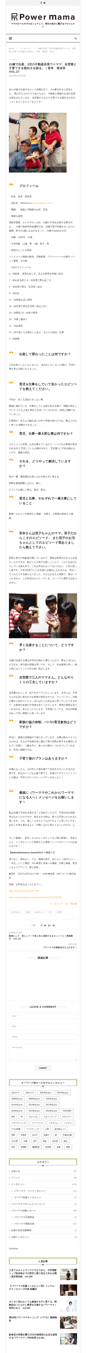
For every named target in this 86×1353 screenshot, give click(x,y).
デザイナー (67, 1117)
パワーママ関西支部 (45, 1223)
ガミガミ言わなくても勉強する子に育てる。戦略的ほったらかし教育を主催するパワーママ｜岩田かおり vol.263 (33, 1304)
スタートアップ (50, 1117)
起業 (58, 1147)
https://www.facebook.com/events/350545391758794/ (35, 897)
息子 (35, 1141)
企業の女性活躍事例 (44, 1230)
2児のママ (15, 1092)
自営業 (59, 912)
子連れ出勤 (67, 1135)
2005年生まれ (45, 1092)
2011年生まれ (17, 1105)
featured (67, 1111)
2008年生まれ (17, 1099)
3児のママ (29, 1092)
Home (11, 48)
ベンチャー (68, 1123)
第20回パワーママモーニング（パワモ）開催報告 (33, 1319)
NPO (13, 1117)
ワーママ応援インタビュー (45, 1197)
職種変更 (36, 1147)
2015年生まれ (34, 1111)
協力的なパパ (39, 912)
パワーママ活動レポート (44, 1210)
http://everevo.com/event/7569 (24, 890)
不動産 (27, 912)
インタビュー (25, 48)
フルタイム (53, 1123)
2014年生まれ (17, 1111)
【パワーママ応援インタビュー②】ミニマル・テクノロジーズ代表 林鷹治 (33, 1287)
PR (22, 1117)
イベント (44, 1177)
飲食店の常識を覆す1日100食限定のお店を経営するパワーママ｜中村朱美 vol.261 (33, 1336)
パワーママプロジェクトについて (44, 1204)
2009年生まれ (34, 1099)
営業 (13, 1135)
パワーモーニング (18, 1123)
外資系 (23, 1135)
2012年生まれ (34, 1105)
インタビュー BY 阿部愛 (63, 903)
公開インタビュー (44, 1236)
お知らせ (44, 1171)
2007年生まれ (62, 1092)
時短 (44, 1141)
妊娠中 (46, 1135)
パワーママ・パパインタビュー (45, 1190)
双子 (50, 912)
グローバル (33, 1117)
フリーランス (37, 1123)
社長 (13, 1147)
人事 (47, 1129)
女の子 (35, 1135)
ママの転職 (15, 1129)
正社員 (55, 1141)
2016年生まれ (51, 1111)
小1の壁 (14, 1141)
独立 (65, 1141)
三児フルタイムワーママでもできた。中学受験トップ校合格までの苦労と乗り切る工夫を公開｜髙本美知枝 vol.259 (33, 1273)
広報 (25, 1141)
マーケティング (32, 1129)
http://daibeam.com (42, 203)
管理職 (23, 1147)
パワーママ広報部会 (45, 1217)
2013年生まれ (51, 1105)
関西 (68, 1147)
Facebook (13, 1248)
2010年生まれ (15, 912)
